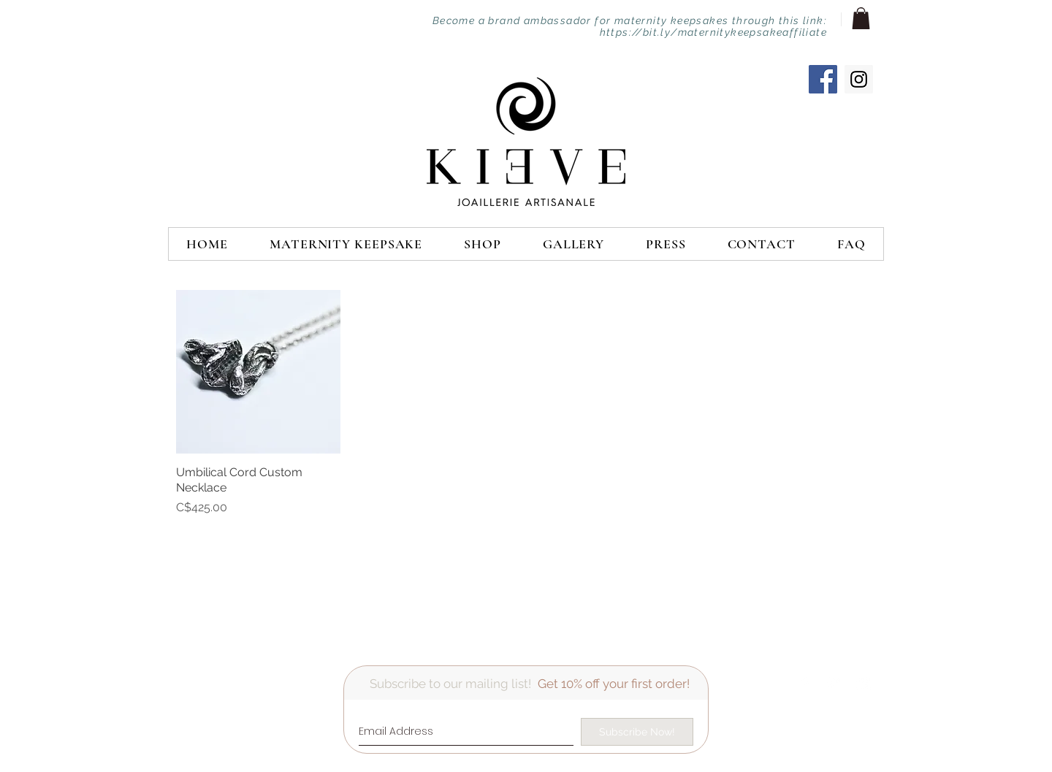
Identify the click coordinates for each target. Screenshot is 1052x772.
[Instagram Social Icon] (859, 79)
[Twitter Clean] (834, 683)
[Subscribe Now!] (637, 732)
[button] (861, 18)
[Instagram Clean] (863, 683)
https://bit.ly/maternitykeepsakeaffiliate (713, 32)
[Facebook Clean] (805, 683)
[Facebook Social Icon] (823, 79)
